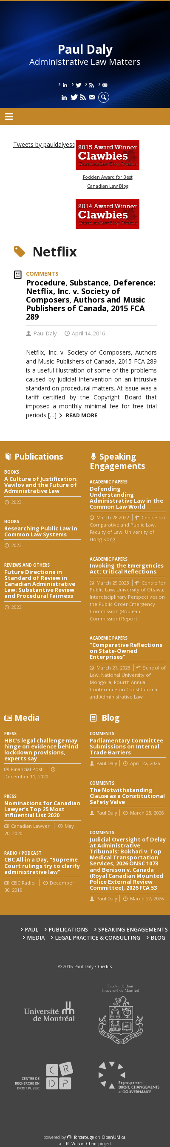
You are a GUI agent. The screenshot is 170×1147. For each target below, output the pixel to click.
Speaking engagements (133, 929)
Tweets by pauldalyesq (44, 144)
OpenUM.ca (113, 1137)
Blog (157, 937)
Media (36, 937)
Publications (68, 929)
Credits (105, 966)
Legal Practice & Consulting (97, 937)
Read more (81, 415)
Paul (31, 929)
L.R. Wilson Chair (79, 1144)
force (84, 1137)
